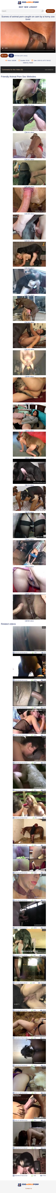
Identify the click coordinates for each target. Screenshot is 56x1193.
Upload (50, 11)
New (26, 7)
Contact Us (28, 1188)
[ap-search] (22, 11)
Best (21, 7)
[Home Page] (28, 2)
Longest (33, 7)
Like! (4, 55)
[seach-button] (42, 11)
